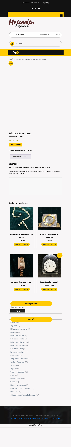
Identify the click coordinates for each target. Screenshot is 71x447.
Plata (12, 396)
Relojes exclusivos (17, 356)
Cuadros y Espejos (17, 392)
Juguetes (13, 346)
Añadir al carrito (16, 165)
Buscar (58, 35)
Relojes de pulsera (17, 366)
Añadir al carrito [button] (21, 265)
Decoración (14, 376)
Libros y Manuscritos (18, 406)
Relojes (19, 59)
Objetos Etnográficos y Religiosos (22, 416)
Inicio (10, 59)
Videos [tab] (26, 177)
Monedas (13, 412)
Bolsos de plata (16, 399)
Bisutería (13, 343)
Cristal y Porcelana (17, 382)
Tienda (14, 59)
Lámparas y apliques (17, 373)
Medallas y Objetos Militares (20, 409)
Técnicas (13, 386)
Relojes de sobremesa (18, 363)
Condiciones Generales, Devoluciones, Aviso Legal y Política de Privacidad (35, 439)
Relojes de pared (16, 369)
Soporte (45, 3)
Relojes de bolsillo (27, 59)
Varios (12, 402)
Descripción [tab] (16, 177)
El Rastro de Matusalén (18, 349)
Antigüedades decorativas (19, 379)
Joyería (13, 389)
